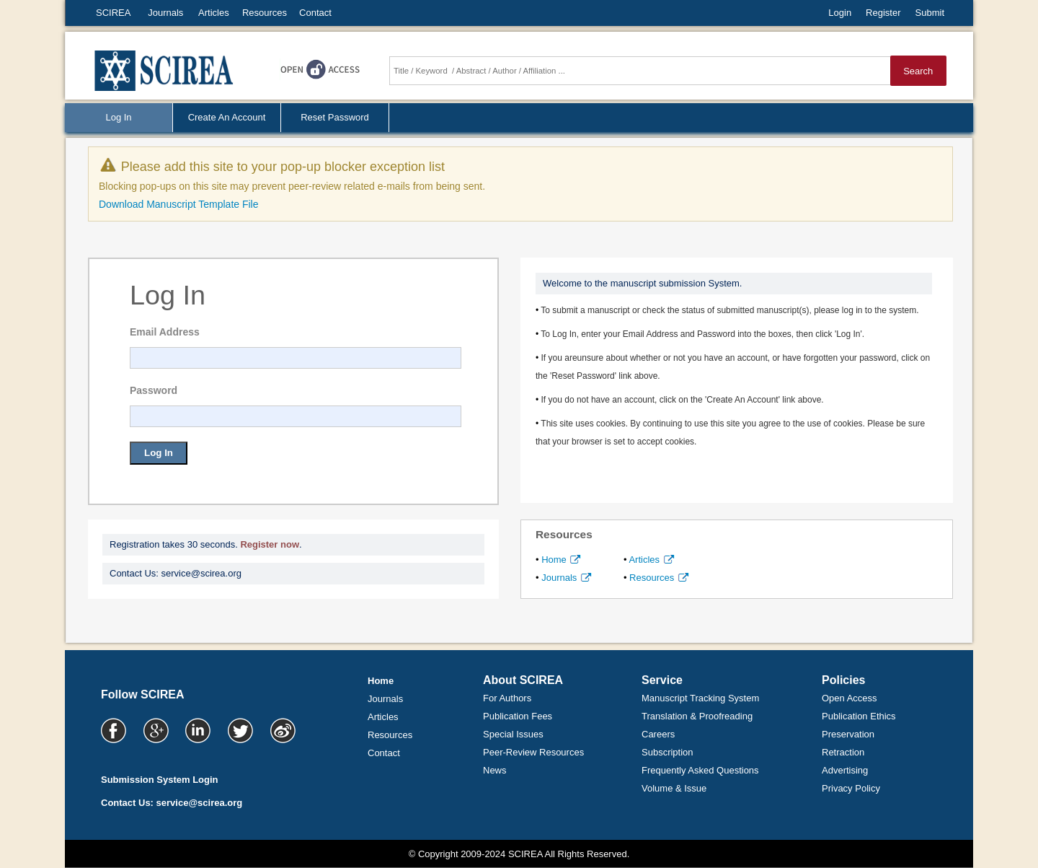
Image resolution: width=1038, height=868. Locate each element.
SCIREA (113, 12)
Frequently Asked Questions (700, 770)
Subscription (667, 752)
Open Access (849, 698)
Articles (213, 12)
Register (883, 12)
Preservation (848, 734)
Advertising (845, 770)
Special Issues (513, 734)
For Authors (507, 698)
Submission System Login (159, 779)
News (495, 770)
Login (839, 12)
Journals (165, 12)
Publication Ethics (859, 716)
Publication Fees (517, 716)
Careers (658, 734)
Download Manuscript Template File (179, 204)
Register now (269, 544)
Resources (264, 12)
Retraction (843, 752)
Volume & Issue (674, 788)
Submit (929, 12)
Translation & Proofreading (697, 716)
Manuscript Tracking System (700, 698)
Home (560, 559)
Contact (315, 12)
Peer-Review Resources (533, 752)
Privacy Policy (851, 788)
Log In (158, 452)
